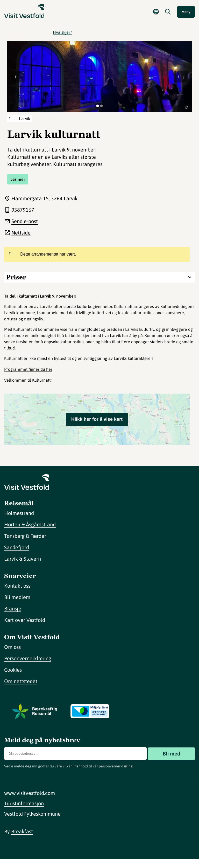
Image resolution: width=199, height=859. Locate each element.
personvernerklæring (116, 766)
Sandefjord (16, 547)
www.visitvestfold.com (29, 793)
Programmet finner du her (28, 369)
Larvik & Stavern (22, 559)
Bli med (171, 754)
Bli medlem (17, 597)
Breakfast (22, 831)
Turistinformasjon (24, 803)
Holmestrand (19, 513)
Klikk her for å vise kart (97, 419)
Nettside (21, 233)
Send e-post (24, 221)
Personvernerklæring (27, 658)
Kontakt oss (17, 586)
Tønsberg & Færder (25, 536)
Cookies (13, 670)
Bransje (12, 608)
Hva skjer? (62, 32)
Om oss (12, 647)
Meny (186, 12)
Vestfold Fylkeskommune (32, 814)
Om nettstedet (20, 681)
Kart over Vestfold (24, 620)
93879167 (22, 210)
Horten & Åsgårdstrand (30, 524)
